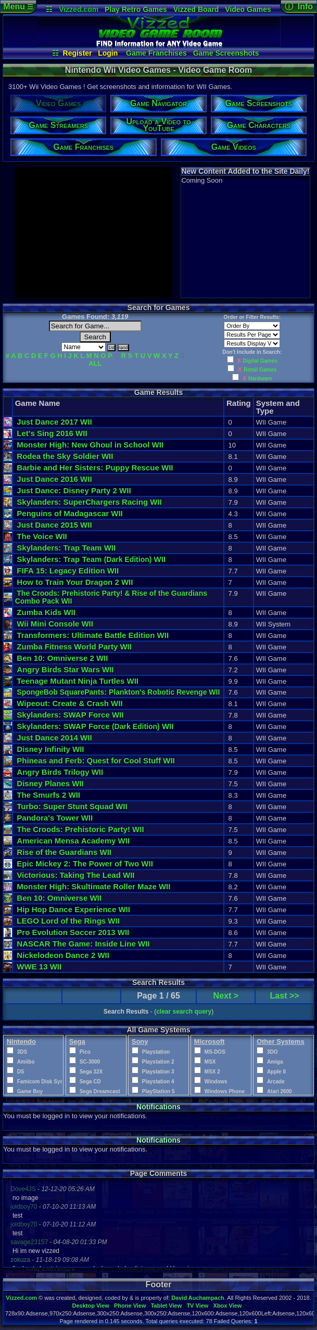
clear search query (183, 1011)
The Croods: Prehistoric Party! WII (80, 829)
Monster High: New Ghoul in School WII (90, 444)
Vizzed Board (196, 9)
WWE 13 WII (39, 966)
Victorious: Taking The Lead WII (75, 875)
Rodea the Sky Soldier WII (65, 456)
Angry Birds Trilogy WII (60, 772)
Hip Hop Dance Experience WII (73, 909)
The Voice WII (42, 536)
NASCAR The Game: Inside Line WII (83, 943)
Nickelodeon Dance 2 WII (63, 955)
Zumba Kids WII (46, 612)
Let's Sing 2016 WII (52, 433)
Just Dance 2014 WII (54, 737)
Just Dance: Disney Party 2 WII (74, 490)
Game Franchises (156, 53)
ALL (95, 363)
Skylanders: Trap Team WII (66, 547)
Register (77, 53)
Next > (225, 995)
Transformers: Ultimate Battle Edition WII (93, 635)
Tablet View (166, 1305)
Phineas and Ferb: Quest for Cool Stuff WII (95, 760)
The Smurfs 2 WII (48, 794)
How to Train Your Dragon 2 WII (75, 582)
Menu (18, 6)
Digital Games (260, 361)
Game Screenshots (226, 53)
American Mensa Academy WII (73, 840)
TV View (197, 1305)
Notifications (158, 1107)
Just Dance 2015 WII (54, 524)
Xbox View (227, 1305)
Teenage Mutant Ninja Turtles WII (77, 680)
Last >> (284, 995)
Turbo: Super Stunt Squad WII (72, 806)
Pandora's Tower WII (55, 817)
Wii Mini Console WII (55, 623)
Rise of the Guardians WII (64, 852)
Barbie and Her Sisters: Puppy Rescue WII (95, 467)
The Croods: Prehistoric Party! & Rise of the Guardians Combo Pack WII (112, 597)
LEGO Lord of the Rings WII (68, 920)
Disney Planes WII (50, 783)
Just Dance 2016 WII (54, 479)
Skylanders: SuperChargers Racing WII (89, 501)
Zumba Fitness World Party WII (74, 646)
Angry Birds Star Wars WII (65, 669)
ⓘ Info (299, 6)
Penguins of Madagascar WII (69, 513)
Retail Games (260, 370)
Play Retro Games (136, 9)
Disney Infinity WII (50, 749)
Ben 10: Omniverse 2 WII (62, 658)
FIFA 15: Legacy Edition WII (68, 570)
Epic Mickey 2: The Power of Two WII (85, 863)
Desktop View (90, 1305)
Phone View (130, 1305)
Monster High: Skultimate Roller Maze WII (93, 886)
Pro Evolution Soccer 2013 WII (73, 932)
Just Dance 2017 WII (54, 421)
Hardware (260, 378)
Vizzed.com (78, 9)
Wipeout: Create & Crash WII (69, 703)
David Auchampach (197, 1298)
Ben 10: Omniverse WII (59, 897)
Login (108, 53)
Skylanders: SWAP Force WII (70, 714)
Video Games (248, 9)
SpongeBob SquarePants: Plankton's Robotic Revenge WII (118, 692)
